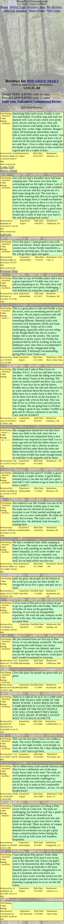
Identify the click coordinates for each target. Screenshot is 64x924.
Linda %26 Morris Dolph (8, 169)
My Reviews (54, 7)
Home (4, 7)
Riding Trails (18, 7)
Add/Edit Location (15, 10)
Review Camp (36, 7)
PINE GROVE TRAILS (43, 81)
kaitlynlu (5, 234)
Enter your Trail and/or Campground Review (31, 101)
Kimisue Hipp (9, 271)
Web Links (53, 10)
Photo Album (37, 10)
